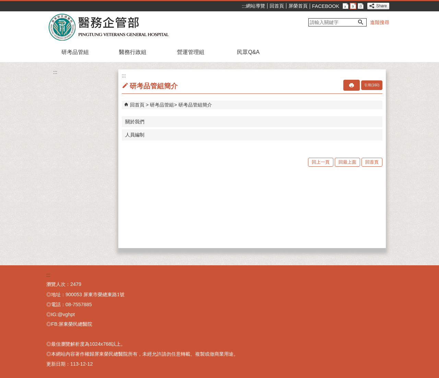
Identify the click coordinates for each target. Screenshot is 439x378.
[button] (360, 22)
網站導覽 (255, 6)
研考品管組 (75, 52)
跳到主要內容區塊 (3, 3)
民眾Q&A (248, 52)
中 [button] (353, 6)
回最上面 (347, 162)
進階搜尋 (379, 22)
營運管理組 (190, 52)
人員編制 (134, 134)
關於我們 (134, 121)
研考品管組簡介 (195, 105)
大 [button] (361, 6)
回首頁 (277, 6)
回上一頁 (321, 162)
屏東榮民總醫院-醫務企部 (109, 26)
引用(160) (371, 85)
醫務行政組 (132, 52)
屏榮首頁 (298, 6)
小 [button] (345, 6)
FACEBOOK (325, 6)
